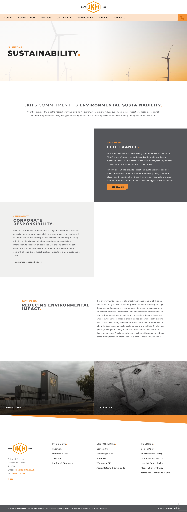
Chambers (57, 458)
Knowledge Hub (105, 454)
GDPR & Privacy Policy (152, 458)
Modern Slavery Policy (152, 468)
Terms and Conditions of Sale (155, 473)
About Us (103, 18)
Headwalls (57, 449)
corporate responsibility (27, 262)
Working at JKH (85, 18)
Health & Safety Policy (152, 463)
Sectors (8, 18)
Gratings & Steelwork (62, 463)
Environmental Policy (151, 454)
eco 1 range (118, 187)
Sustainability (64, 18)
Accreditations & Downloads (111, 468)
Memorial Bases (60, 454)
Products (46, 18)
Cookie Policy (147, 449)
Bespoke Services (26, 18)
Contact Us (119, 18)
